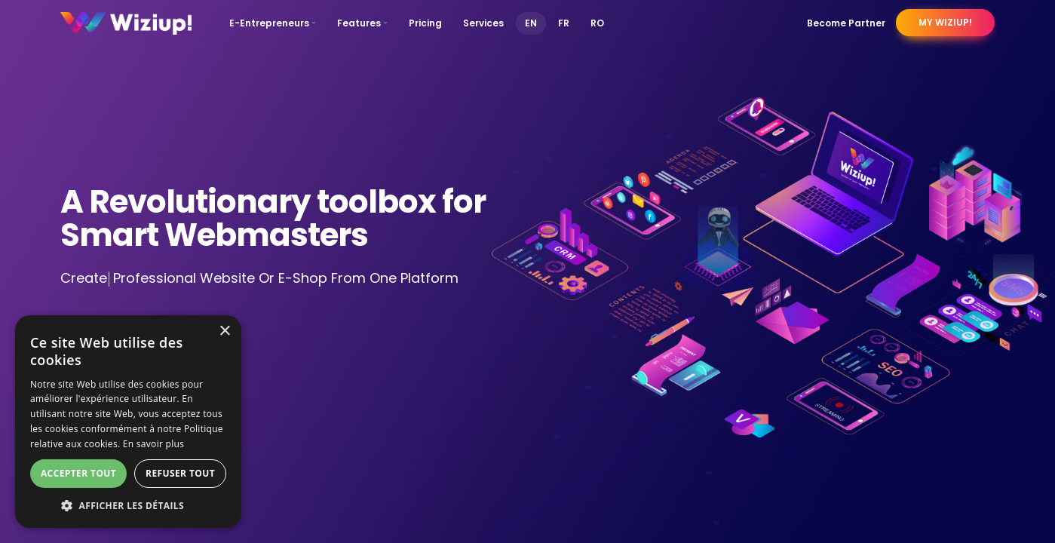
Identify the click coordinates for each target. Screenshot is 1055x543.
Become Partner (846, 23)
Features (359, 23)
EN (531, 23)
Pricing (425, 23)
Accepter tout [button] (78, 473)
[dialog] (128, 421)
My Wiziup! (945, 22)
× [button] (224, 331)
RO (597, 23)
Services (483, 23)
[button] (128, 505)
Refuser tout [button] (180, 473)
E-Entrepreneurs (269, 23)
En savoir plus (153, 443)
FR (563, 23)
